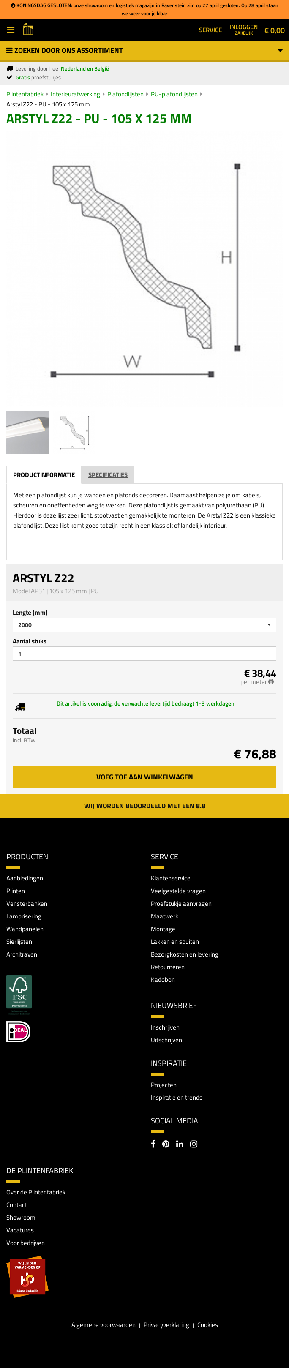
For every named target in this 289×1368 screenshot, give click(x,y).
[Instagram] (193, 1145)
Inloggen (243, 29)
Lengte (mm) (30, 612)
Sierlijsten (19, 941)
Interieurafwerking (75, 94)
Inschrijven (165, 1027)
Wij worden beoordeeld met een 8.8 (144, 806)
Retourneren (168, 967)
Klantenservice (171, 878)
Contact (16, 1205)
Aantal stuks (29, 641)
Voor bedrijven (25, 1243)
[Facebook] (153, 1145)
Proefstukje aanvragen (181, 903)
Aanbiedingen (24, 878)
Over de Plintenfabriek (35, 1192)
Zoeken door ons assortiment (144, 50)
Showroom (20, 1217)
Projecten (164, 1085)
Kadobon (163, 979)
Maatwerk (164, 916)
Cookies (207, 1325)
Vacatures (20, 1230)
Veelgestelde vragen (178, 891)
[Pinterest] (165, 1145)
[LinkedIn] (179, 1145)
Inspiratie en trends (176, 1097)
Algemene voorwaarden (103, 1325)
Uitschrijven (166, 1040)
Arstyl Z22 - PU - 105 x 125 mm (48, 104)
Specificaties (108, 475)
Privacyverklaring (166, 1325)
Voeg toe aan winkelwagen (144, 776)
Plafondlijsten (125, 94)
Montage (163, 929)
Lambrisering (23, 916)
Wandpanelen (25, 929)
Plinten (15, 891)
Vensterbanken (26, 903)
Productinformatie (44, 475)
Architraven (21, 954)
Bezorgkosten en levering (184, 954)
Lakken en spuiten (175, 941)
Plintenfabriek (25, 94)
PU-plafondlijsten (174, 94)
